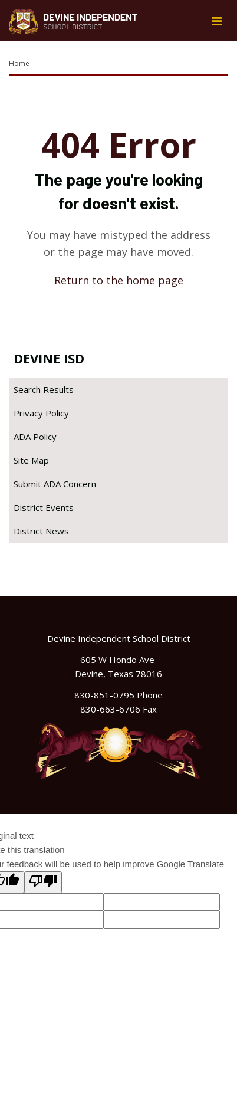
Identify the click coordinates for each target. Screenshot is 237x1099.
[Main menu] (216, 20)
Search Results (44, 389)
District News (41, 531)
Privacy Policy (41, 413)
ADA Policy (35, 436)
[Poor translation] (43, 882)
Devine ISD (49, 358)
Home (19, 63)
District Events (44, 507)
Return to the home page (118, 280)
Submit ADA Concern (55, 484)
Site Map (31, 460)
